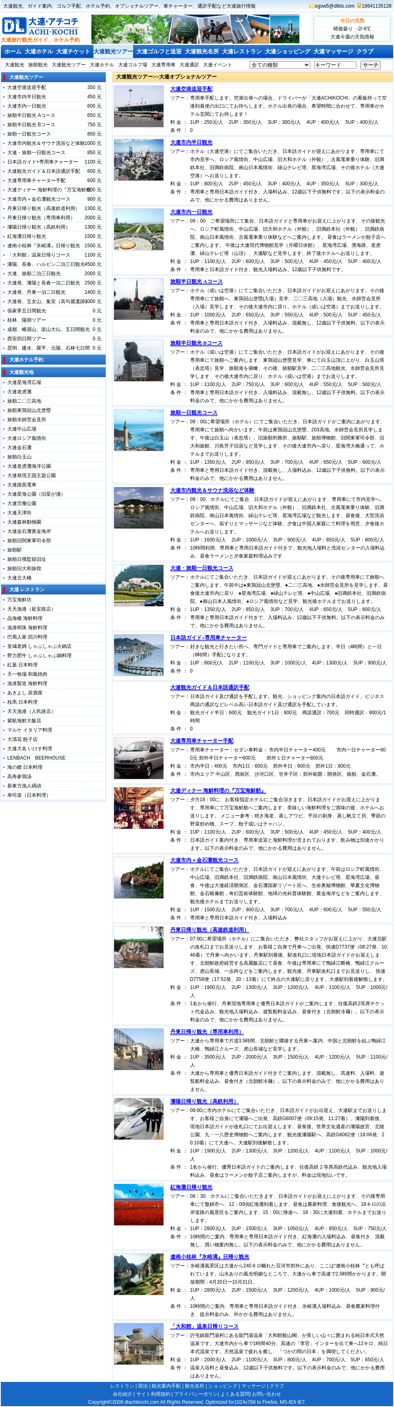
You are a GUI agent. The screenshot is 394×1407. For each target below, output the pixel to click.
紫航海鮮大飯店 (24, 721)
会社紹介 (122, 1394)
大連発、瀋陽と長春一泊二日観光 (43, 283)
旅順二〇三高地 (24, 401)
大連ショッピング (287, 51)
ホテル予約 (98, 6)
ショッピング (222, 1386)
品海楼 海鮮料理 (24, 618)
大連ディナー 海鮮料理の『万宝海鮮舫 (49, 190)
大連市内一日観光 (26, 106)
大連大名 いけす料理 (32, 748)
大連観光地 (21, 372)
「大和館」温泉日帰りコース (38, 255)
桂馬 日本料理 (22, 702)
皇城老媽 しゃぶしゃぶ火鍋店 (39, 646)
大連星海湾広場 (24, 382)
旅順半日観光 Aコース (31, 115)
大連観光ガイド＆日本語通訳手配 (43, 171)
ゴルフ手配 (69, 6)
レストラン (122, 1386)
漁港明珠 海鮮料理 (27, 627)
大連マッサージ (333, 51)
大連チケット (73, 51)
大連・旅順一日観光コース (36, 152)
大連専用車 (163, 65)
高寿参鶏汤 (19, 776)
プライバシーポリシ (196, 1394)
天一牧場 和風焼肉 (27, 674)
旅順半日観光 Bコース (31, 124)
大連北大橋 (19, 578)
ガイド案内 (40, 6)
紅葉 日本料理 (22, 665)
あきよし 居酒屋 (24, 693)
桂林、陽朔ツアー (26, 320)
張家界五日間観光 (26, 311)
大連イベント (217, 65)
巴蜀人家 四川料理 (27, 637)
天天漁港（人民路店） (31, 711)
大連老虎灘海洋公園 (29, 466)
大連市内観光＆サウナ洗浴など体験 (46, 143)
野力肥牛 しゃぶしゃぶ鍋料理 (39, 655)
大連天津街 (19, 513)
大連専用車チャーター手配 (36, 180)
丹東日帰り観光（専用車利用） (41, 218)
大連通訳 (189, 65)
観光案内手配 (166, 1386)
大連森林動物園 (24, 522)
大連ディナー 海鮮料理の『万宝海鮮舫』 (218, 790)
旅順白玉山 (19, 457)
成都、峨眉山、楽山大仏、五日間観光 (48, 329)
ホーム (12, 51)
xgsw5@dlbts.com (335, 6)
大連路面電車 (21, 485)
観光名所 (194, 1386)
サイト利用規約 (153, 1394)
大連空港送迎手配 (26, 87)
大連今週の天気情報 (352, 37)
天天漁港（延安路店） (31, 609)
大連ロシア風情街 (26, 438)
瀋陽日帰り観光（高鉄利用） (38, 227)
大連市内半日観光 (26, 97)
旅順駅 (14, 550)
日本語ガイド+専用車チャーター (42, 162)
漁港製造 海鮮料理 (27, 683)
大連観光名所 (202, 51)
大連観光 (13, 6)
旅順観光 (38, 65)
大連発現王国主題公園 (31, 475)
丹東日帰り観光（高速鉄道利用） (43, 208)
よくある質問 (235, 1394)
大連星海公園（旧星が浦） (36, 494)
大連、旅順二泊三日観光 (34, 273)
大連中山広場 (21, 429)
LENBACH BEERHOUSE (36, 758)
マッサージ (253, 1386)
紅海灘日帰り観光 (26, 236)
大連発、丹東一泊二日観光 (36, 292)
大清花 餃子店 (22, 739)
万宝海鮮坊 (19, 600)
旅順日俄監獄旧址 (26, 559)
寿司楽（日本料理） (29, 795)
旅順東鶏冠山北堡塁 (29, 410)
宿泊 (143, 1386)
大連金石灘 (19, 447)
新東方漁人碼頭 (26, 786)
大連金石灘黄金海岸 (29, 531)
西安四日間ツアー (26, 339)
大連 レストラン (26, 589)
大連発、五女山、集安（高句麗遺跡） (48, 301)
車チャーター (178, 6)
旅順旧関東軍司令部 (29, 540)
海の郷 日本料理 (24, 767)
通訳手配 (207, 6)
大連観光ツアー (113, 51)
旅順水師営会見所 (26, 419)
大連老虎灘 (19, 392)
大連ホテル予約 (26, 360)
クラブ (364, 51)
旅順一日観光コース (29, 134)
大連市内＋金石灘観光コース (38, 199)
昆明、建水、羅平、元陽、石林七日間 (48, 348)
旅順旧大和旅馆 (24, 568)
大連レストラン (242, 51)
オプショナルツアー (137, 6)
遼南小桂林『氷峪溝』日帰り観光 (43, 245)
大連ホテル (39, 51)
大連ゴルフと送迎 (159, 51)
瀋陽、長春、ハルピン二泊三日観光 (46, 264)
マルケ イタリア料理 (29, 730)
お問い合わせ (266, 1394)
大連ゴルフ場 (132, 65)
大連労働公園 (21, 503)
